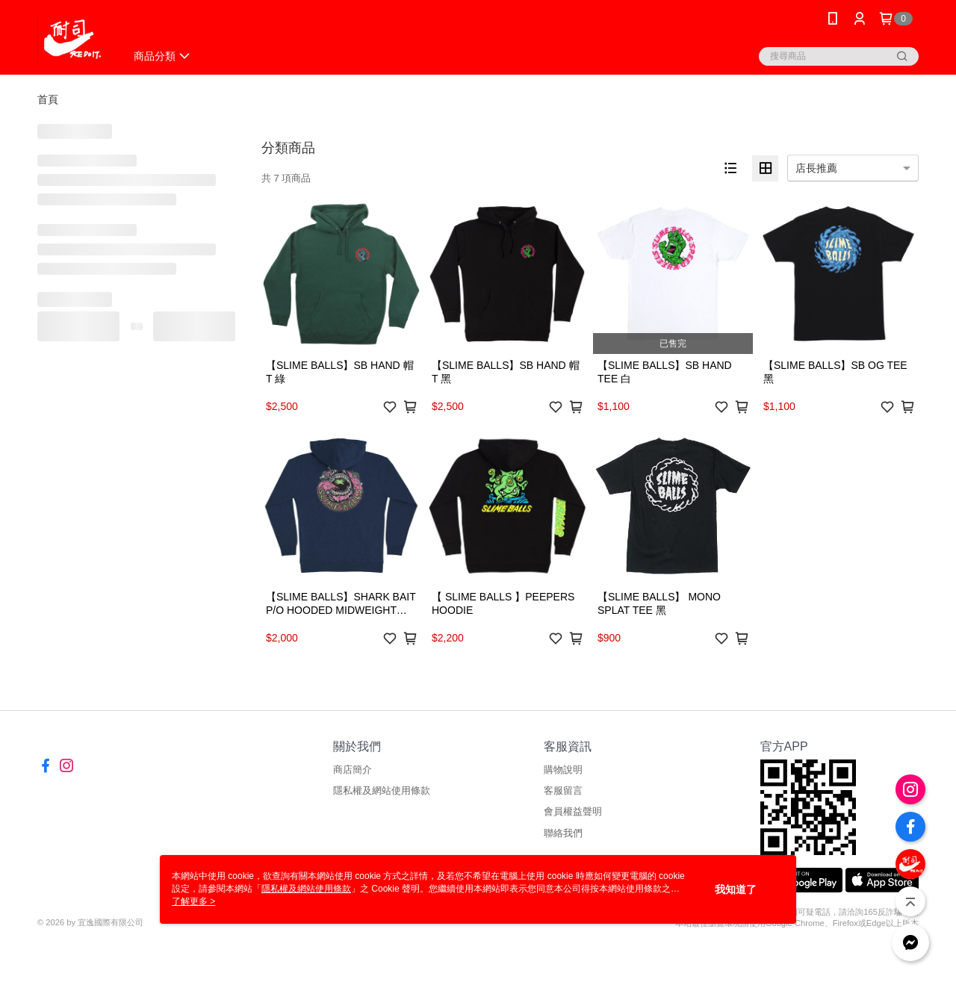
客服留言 (563, 790)
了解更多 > (193, 901)
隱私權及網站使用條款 (381, 790)
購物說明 (563, 769)
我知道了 (736, 889)
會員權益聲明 (573, 811)
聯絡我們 (563, 833)
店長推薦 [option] (816, 168)
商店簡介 (352, 769)
